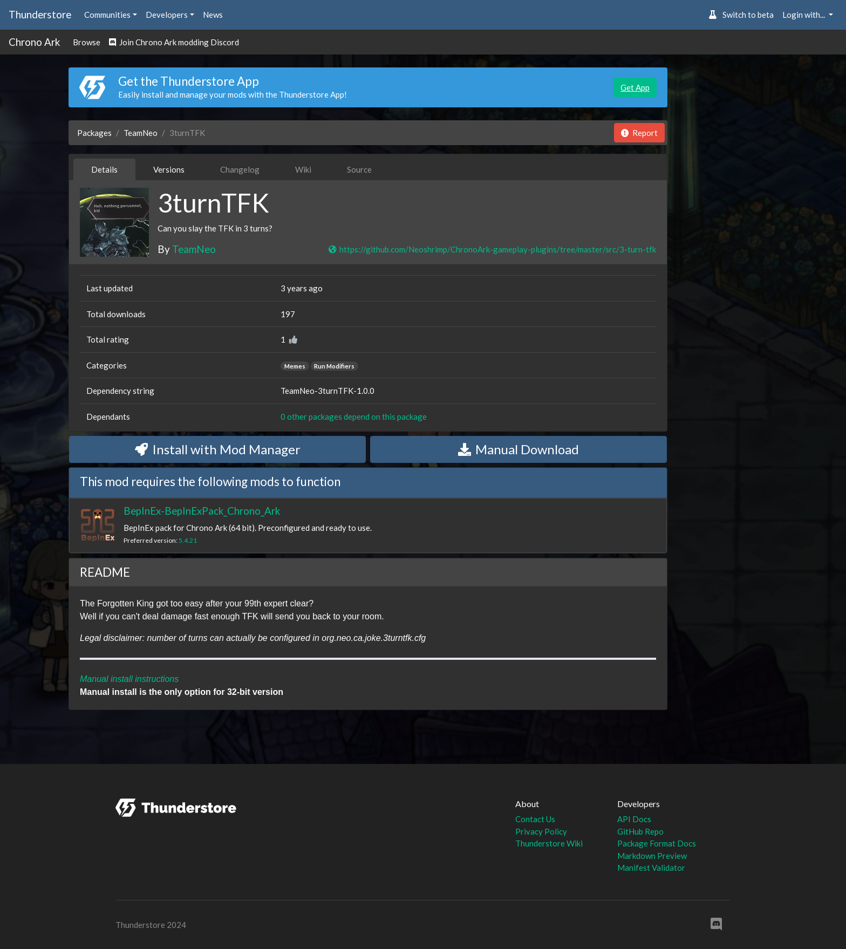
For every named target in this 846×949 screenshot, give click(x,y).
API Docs (634, 819)
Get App (635, 87)
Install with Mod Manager (218, 449)
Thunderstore (40, 14)
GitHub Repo (640, 831)
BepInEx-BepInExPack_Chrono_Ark (202, 510)
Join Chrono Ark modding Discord (174, 42)
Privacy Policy (541, 831)
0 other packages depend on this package (354, 416)
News (213, 14)
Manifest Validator (651, 867)
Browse (86, 42)
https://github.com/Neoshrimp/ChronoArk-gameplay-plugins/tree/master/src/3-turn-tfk (492, 249)
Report (639, 133)
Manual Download (518, 449)
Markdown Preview (652, 856)
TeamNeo (141, 133)
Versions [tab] (169, 169)
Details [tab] (104, 169)
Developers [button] (167, 14)
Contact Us (535, 819)
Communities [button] (107, 14)
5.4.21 (188, 540)
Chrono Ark (34, 42)
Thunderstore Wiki (549, 843)
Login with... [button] (804, 14)
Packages (94, 133)
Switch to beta (741, 14)
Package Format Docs (656, 843)
